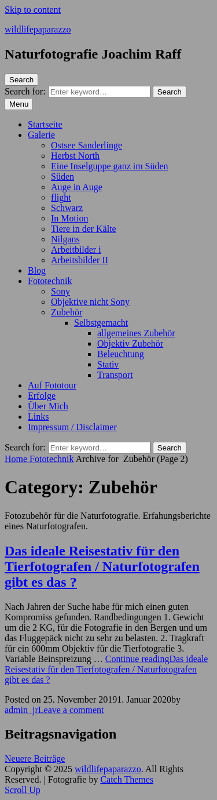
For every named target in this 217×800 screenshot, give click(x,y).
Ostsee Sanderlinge (86, 145)
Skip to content (33, 9)
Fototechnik (50, 281)
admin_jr (21, 710)
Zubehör (66, 312)
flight (61, 197)
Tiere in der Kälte (83, 229)
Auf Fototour (52, 385)
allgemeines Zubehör (136, 333)
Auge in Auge (76, 187)
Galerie (41, 135)
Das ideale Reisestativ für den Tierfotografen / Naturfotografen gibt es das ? (102, 566)
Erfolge (42, 396)
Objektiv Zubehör (130, 343)
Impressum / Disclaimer (72, 427)
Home (17, 459)
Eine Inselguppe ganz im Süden (109, 166)
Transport (115, 375)
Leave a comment (71, 710)
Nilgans (65, 239)
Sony (60, 291)
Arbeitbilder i (76, 249)
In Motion (69, 218)
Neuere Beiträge (35, 758)
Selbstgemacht (101, 323)
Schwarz (67, 208)
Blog (37, 270)
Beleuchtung (120, 354)
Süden (62, 176)
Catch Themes (126, 779)
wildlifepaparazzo (38, 29)
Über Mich (48, 406)
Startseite (45, 124)
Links (38, 416)
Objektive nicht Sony (90, 302)
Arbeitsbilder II (79, 260)
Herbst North (75, 156)
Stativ (108, 364)
